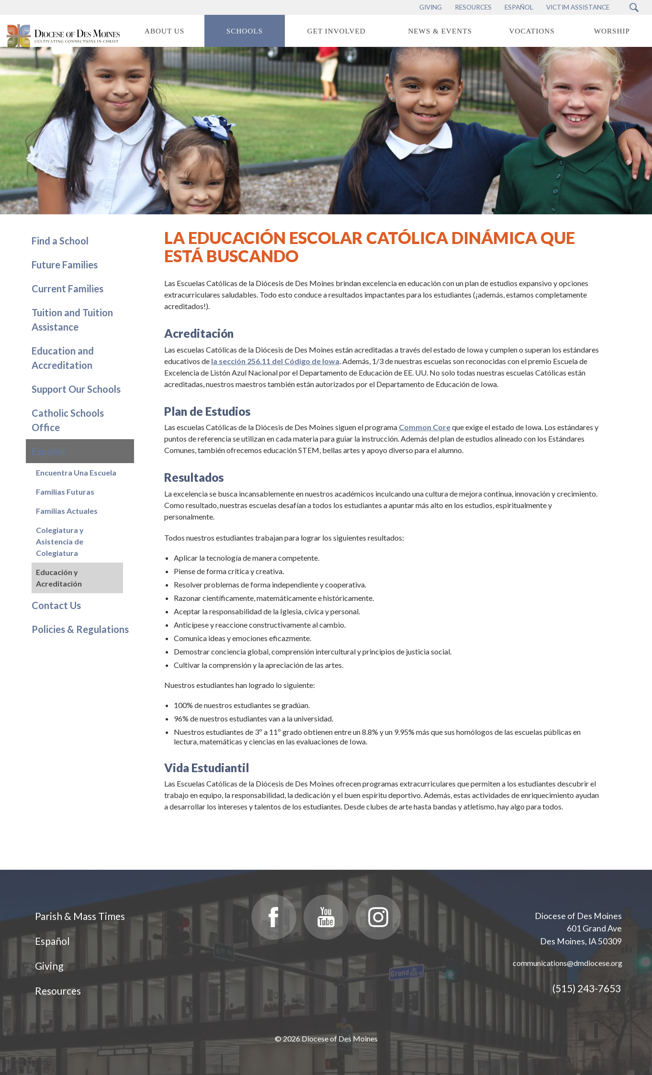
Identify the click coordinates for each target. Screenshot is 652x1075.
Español (48, 451)
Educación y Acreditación (59, 577)
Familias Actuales (67, 510)
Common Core (424, 427)
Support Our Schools (76, 389)
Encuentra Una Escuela (76, 472)
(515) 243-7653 (586, 988)
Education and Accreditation (63, 358)
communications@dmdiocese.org (567, 962)
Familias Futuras (65, 491)
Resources (58, 991)
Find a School (60, 240)
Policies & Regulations (80, 629)
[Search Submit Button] (634, 7)
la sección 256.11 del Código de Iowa (275, 361)
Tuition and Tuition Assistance (72, 319)
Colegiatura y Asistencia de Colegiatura (60, 541)
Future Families (65, 264)
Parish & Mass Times (80, 916)
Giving (49, 966)
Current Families (67, 288)
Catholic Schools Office (68, 420)
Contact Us (56, 605)
